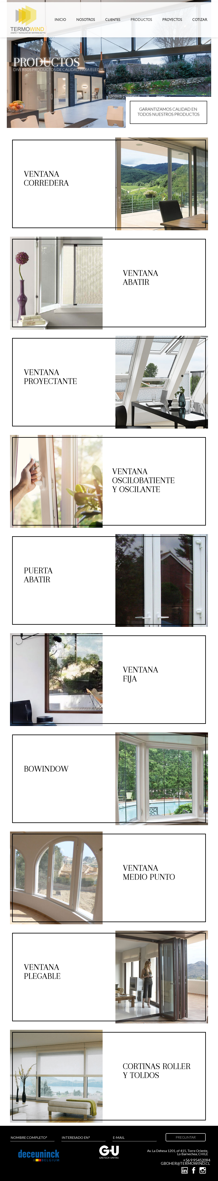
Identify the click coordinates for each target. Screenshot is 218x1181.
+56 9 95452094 (196, 1160)
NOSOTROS (85, 20)
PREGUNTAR (186, 1137)
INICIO (60, 20)
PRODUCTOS (141, 20)
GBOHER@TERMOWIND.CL (185, 1163)
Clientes (112, 20)
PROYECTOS (172, 20)
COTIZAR (199, 20)
